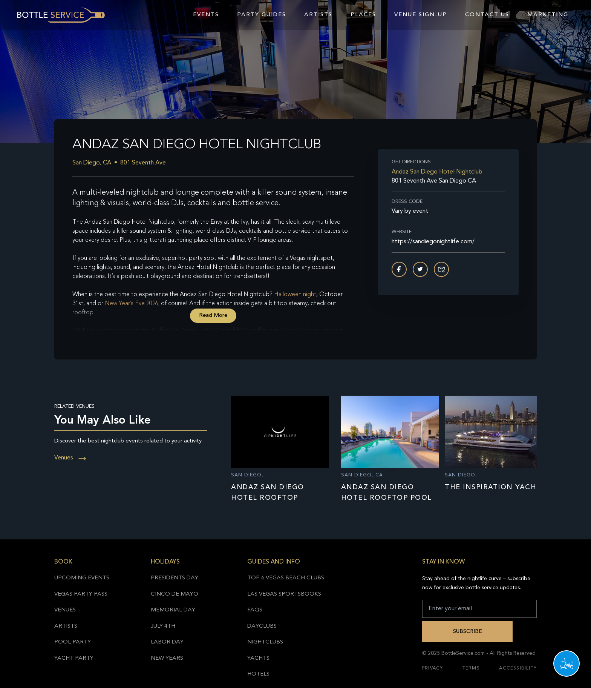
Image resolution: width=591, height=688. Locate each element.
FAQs (254, 610)
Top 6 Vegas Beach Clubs (285, 578)
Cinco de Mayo (174, 594)
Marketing (547, 15)
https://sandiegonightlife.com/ (433, 242)
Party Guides (261, 15)
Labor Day (167, 642)
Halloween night (295, 295)
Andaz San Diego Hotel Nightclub (437, 172)
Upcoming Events (81, 578)
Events (206, 15)
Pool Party (72, 642)
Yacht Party (73, 658)
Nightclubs (265, 642)
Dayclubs (262, 626)
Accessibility (518, 668)
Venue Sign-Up (420, 15)
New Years (167, 658)
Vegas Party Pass (80, 594)
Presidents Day (174, 578)
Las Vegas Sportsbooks (284, 594)
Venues (70, 458)
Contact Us (487, 15)
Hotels (258, 674)
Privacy (432, 668)
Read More (213, 315)
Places (363, 15)
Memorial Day (173, 610)
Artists (318, 15)
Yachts (258, 658)
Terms (471, 668)
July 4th (163, 626)
